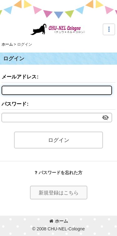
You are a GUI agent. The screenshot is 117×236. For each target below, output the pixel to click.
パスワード (14, 104)
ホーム (58, 220)
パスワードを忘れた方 (58, 172)
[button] (109, 29)
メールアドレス (19, 76)
